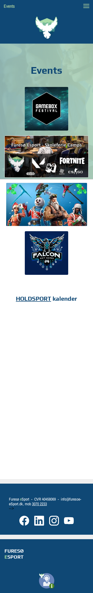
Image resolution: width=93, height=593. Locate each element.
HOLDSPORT (33, 298)
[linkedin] (39, 521)
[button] (86, 6)
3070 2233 (39, 504)
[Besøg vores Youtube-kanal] (69, 521)
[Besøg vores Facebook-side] (24, 521)
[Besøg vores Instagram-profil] (54, 521)
